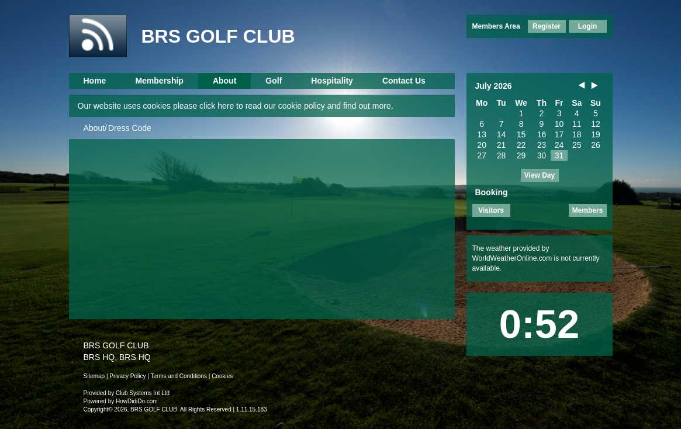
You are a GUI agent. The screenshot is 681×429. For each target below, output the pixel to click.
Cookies (222, 376)
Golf (273, 80)
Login (587, 26)
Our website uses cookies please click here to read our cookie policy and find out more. (235, 105)
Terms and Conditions (178, 376)
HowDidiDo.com (137, 401)
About (224, 80)
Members (587, 210)
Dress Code (129, 128)
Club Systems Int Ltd (143, 393)
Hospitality (332, 80)
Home (95, 80)
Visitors (491, 210)
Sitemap (94, 376)
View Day (539, 175)
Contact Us (404, 80)
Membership (159, 80)
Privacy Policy (127, 376)
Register (547, 26)
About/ (95, 128)
